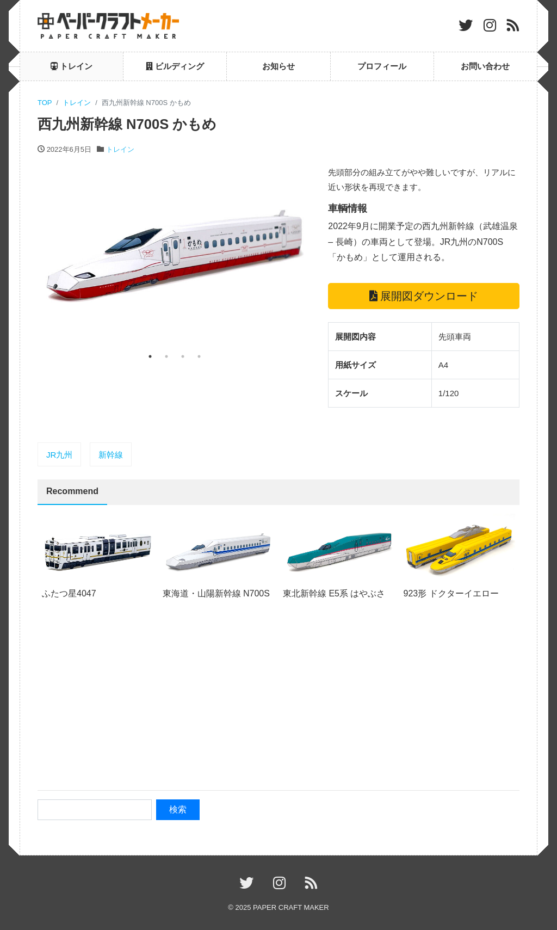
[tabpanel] (175, 256)
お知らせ (278, 66)
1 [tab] (150, 356)
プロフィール (381, 66)
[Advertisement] (278, 701)
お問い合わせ (485, 66)
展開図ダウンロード (424, 296)
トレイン (71, 66)
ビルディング (175, 66)
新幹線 (110, 454)
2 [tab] (166, 356)
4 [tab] (199, 356)
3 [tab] (182, 356)
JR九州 (59, 454)
